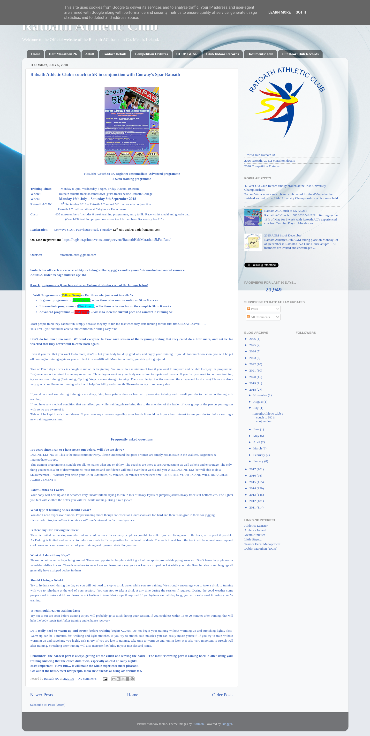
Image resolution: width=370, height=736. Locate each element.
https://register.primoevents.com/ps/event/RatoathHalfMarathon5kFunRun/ (116, 240)
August (258, 401)
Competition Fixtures (151, 54)
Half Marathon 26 (63, 54)
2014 (253, 488)
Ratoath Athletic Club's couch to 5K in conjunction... (267, 417)
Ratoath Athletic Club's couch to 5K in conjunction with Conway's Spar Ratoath (105, 74)
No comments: (88, 678)
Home (35, 54)
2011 (253, 507)
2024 (253, 351)
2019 (253, 383)
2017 (253, 469)
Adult (89, 54)
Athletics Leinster (256, 525)
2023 (253, 358)
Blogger (227, 724)
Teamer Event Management (262, 544)
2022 (253, 364)
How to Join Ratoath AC (260, 155)
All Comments (258, 317)
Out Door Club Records (300, 54)
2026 (253, 339)
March (258, 448)
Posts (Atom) (57, 704)
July (256, 408)
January (258, 461)
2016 (253, 475)
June (256, 429)
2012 (253, 501)
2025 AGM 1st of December (283, 235)
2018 (253, 389)
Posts (252, 309)
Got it (301, 12)
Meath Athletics (254, 535)
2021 (253, 370)
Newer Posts (41, 694)
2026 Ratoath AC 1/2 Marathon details (269, 160)
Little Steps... (253, 539)
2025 (253, 345)
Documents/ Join (260, 54)
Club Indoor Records (222, 54)
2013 (253, 494)
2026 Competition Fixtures (262, 166)
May (256, 436)
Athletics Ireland (255, 530)
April (257, 442)
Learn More (279, 12)
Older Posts (223, 694)
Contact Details (114, 54)
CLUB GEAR (187, 54)
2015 (253, 482)
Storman (198, 724)
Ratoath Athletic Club (90, 26)
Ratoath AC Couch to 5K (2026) (285, 210)
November (260, 395)
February (259, 455)
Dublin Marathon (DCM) (260, 548)
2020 (253, 377)
